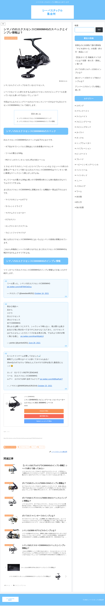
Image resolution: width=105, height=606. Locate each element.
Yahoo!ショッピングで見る (33, 416)
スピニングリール (10, 442)
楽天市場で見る (53, 411)
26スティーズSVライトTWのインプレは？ (88, 79)
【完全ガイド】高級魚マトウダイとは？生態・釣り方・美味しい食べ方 (88, 60)
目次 (33, 114)
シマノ (33, 442)
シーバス (41, 442)
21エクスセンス (23, 442)
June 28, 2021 (34, 343)
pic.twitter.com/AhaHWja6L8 (32, 337)
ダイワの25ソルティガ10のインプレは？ (88, 71)
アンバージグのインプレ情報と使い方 (88, 88)
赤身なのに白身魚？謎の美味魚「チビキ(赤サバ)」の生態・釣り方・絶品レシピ (88, 48)
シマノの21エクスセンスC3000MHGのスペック (35, 118)
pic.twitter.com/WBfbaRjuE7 (51, 380)
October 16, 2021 (42, 294)
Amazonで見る (33, 411)
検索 (76, 25)
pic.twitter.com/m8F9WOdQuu (19, 287)
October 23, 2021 (45, 386)
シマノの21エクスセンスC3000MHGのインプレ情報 (37, 122)
